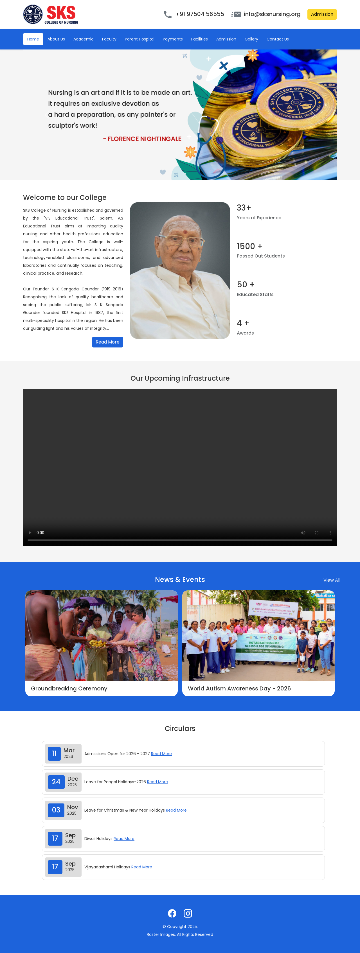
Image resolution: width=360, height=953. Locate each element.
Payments (173, 39)
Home (33, 39)
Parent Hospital (139, 39)
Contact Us (278, 39)
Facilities (199, 39)
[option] (101, 643)
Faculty (109, 39)
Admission (322, 14)
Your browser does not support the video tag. (180, 467)
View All (331, 580)
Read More (108, 342)
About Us (56, 39)
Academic (83, 39)
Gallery (251, 39)
